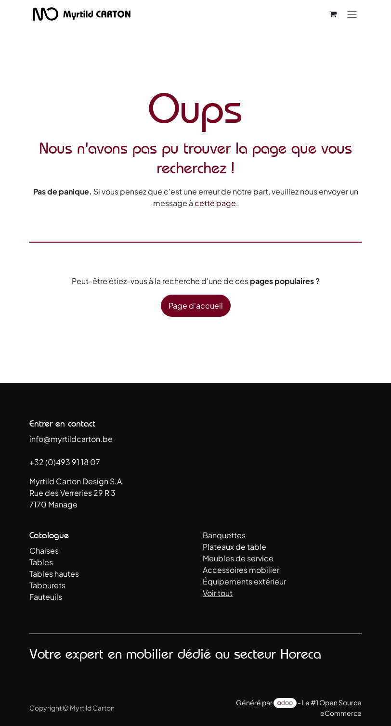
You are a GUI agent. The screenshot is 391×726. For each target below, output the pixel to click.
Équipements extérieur (244, 581)
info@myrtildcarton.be (71, 439)
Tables (41, 562)
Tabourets (47, 585)
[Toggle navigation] (352, 14)
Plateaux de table (234, 547)
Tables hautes (54, 574)
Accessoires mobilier (241, 570)
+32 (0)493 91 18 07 (64, 462)
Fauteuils (45, 597)
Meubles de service (238, 558)
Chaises (44, 550)
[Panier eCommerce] (332, 14)
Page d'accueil (196, 305)
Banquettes (224, 535)
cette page (215, 203)
